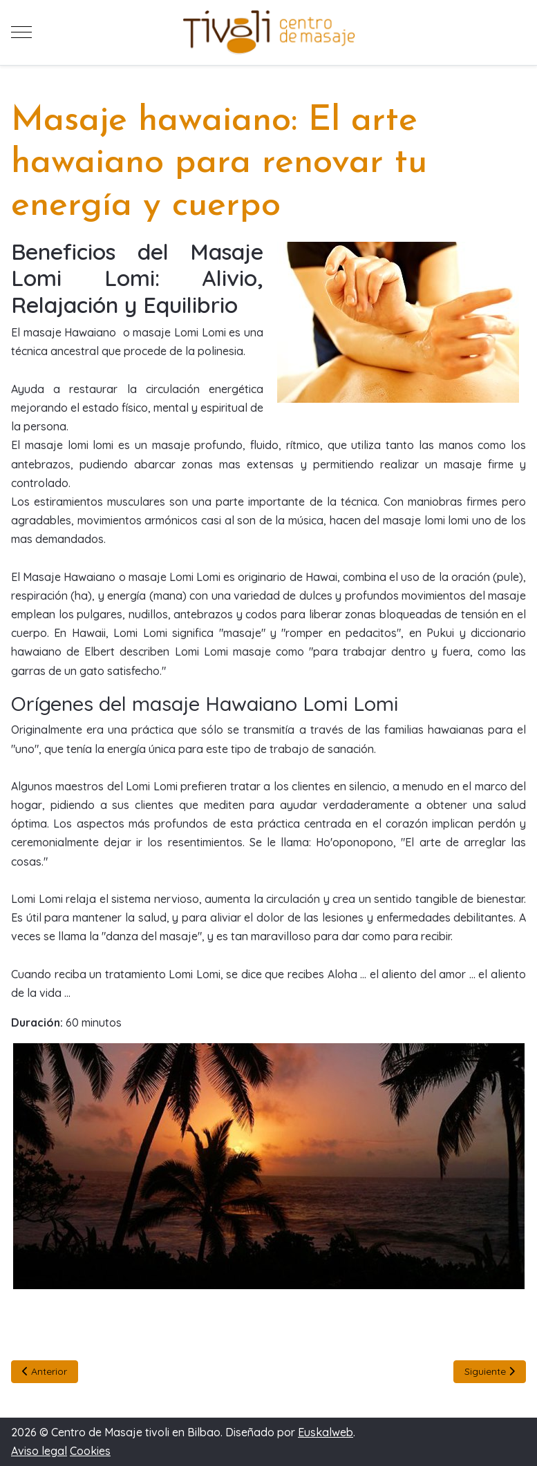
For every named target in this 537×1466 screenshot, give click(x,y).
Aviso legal (39, 1451)
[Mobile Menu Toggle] (21, 32)
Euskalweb (325, 1432)
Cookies (90, 1451)
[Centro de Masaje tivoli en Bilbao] (268, 32)
